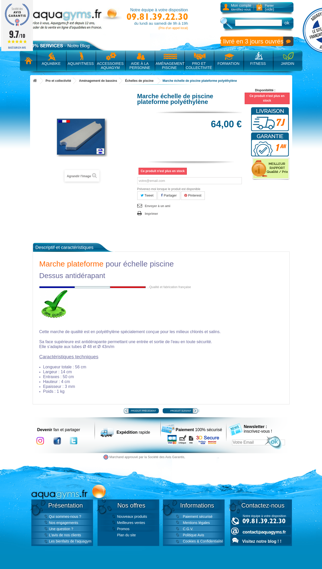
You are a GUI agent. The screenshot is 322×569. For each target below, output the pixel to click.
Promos (123, 529)
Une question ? (61, 529)
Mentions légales (196, 523)
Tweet (147, 195)
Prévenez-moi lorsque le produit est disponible (168, 189)
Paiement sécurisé (198, 516)
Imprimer (151, 214)
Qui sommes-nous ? (65, 516)
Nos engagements (63, 523)
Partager (169, 195)
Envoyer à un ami (157, 206)
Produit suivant (180, 411)
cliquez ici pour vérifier (202, 457)
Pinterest (192, 195)
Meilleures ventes (131, 523)
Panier (269, 7)
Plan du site (126, 535)
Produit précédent (143, 411)
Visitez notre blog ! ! (261, 541)
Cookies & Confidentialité (203, 541)
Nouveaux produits (132, 516)
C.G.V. (188, 529)
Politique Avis (193, 535)
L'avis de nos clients (65, 535)
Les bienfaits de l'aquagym (70, 541)
